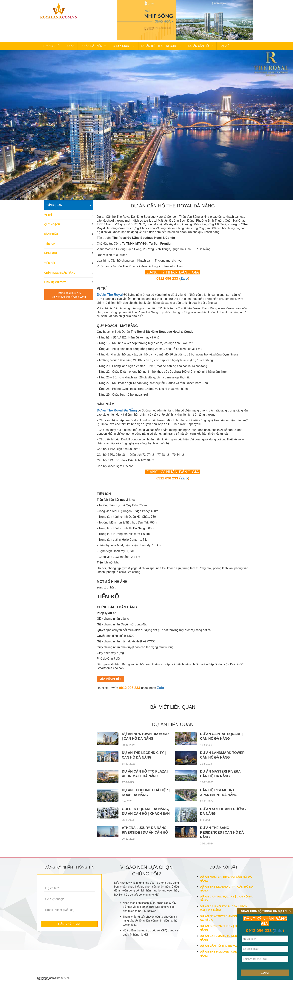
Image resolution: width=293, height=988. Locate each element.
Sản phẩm (51, 236)
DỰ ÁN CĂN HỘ (187, 47)
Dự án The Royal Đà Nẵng (115, 412)
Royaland (43, 978)
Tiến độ (49, 265)
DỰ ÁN (65, 47)
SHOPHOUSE (113, 47)
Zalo (162, 688)
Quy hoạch (52, 227)
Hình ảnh (50, 256)
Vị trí (48, 217)
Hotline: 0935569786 (69, 295)
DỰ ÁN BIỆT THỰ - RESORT (149, 47)
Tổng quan (54, 207)
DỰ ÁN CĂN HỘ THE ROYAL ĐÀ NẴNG (225, 946)
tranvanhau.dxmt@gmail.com (69, 299)
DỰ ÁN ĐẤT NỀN (84, 47)
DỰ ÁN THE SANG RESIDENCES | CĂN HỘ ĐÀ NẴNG (222, 833)
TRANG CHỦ (49, 47)
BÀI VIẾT (212, 47)
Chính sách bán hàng (59, 275)
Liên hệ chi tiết (55, 285)
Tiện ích (49, 246)
